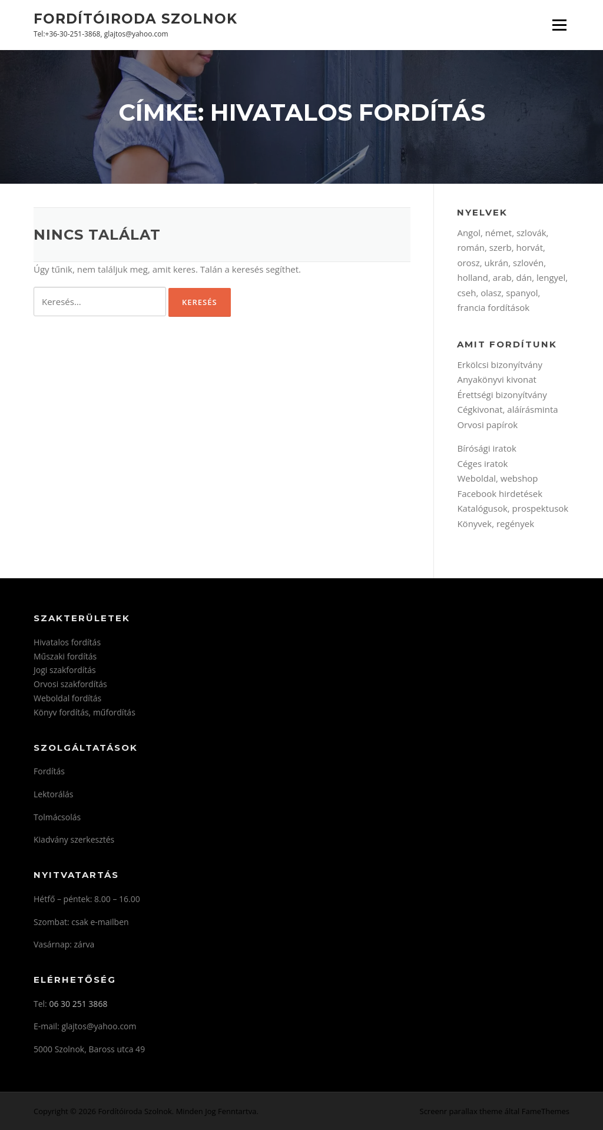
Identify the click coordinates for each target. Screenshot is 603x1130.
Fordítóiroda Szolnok (135, 18)
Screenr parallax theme (461, 1111)
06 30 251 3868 (78, 1003)
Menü (559, 25)
